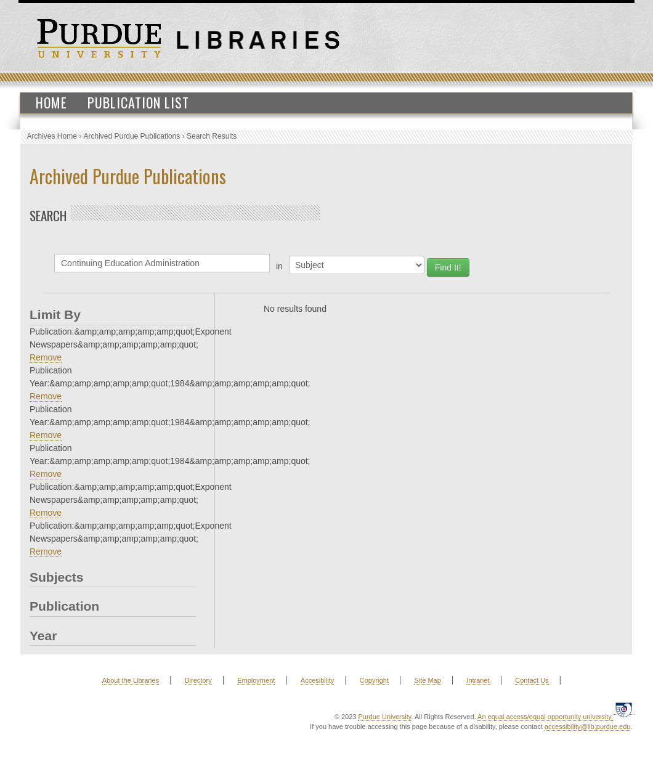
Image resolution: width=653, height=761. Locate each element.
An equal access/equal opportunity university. (545, 716)
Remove (46, 357)
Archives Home (52, 136)
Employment (256, 680)
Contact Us (531, 680)
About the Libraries (130, 680)
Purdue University (384, 716)
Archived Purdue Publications (132, 136)
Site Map (427, 680)
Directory (198, 680)
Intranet (477, 680)
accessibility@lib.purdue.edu (588, 726)
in (279, 266)
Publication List (138, 102)
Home (51, 102)
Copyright (374, 680)
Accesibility (317, 680)
